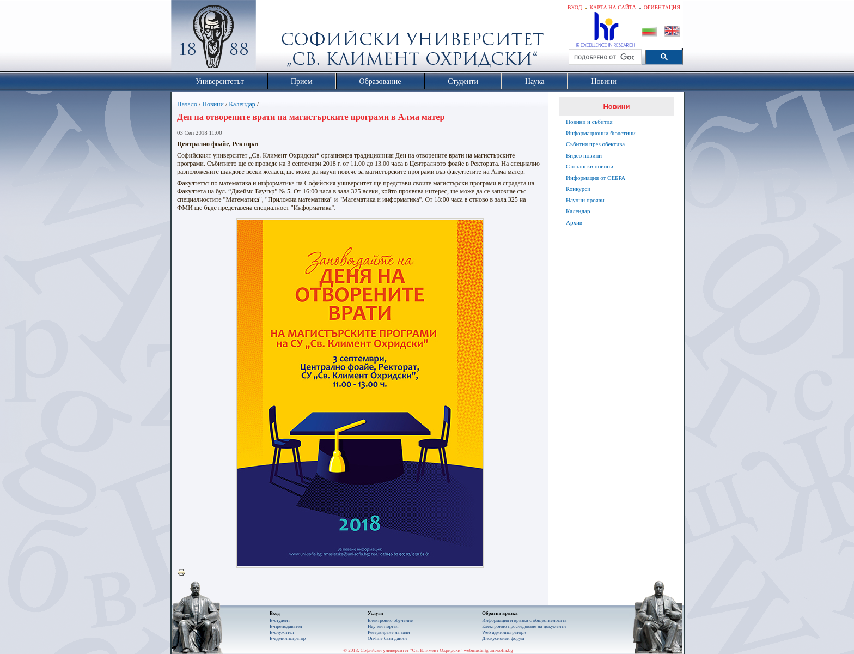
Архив (574, 222)
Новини (213, 104)
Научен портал (383, 626)
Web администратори (504, 632)
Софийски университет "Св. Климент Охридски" (275, 38)
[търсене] (604, 57)
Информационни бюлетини (601, 133)
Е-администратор (288, 638)
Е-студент (280, 620)
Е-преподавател (286, 626)
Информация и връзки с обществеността (524, 620)
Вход (575, 7)
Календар (242, 104)
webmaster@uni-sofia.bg (488, 650)
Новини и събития (589, 121)
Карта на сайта (612, 7)
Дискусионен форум (503, 638)
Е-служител (282, 632)
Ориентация (662, 7)
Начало (187, 104)
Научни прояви (585, 200)
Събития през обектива (595, 144)
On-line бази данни (387, 638)
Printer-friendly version (184, 573)
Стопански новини (589, 166)
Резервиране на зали (389, 632)
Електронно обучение (390, 620)
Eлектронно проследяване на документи (524, 626)
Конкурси (578, 188)
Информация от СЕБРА (595, 177)
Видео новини (584, 155)
